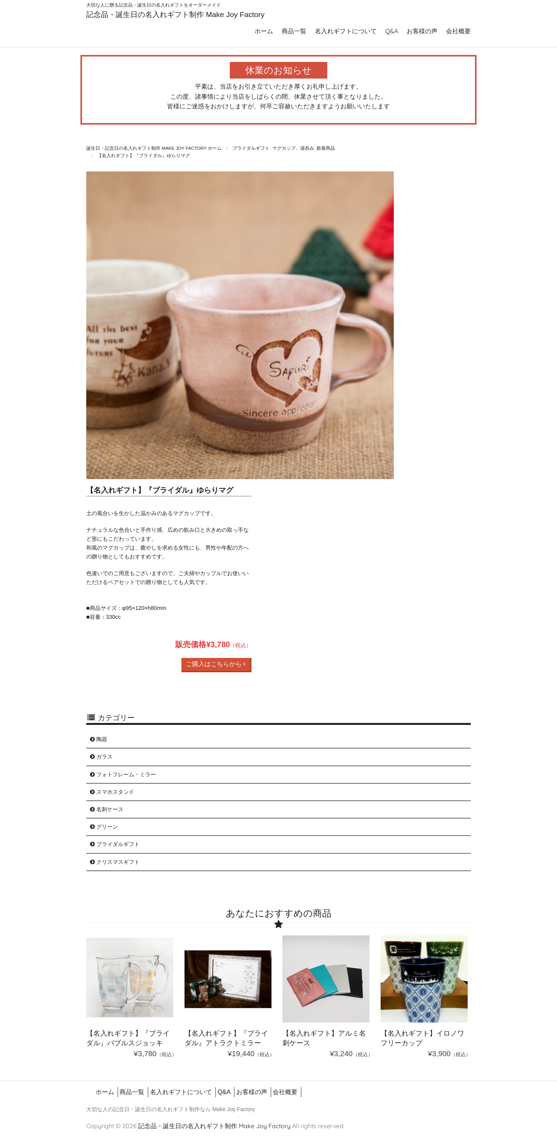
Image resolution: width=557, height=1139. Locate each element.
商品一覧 (294, 31)
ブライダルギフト (115, 844)
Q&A (391, 31)
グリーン (104, 827)
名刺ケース (106, 809)
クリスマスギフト (115, 862)
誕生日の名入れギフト (162, 1109)
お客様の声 (422, 31)
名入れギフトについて (346, 31)
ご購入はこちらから (216, 664)
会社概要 (458, 31)
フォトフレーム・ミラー (123, 774)
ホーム (264, 31)
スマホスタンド (112, 792)
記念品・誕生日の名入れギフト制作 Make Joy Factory (175, 14)
